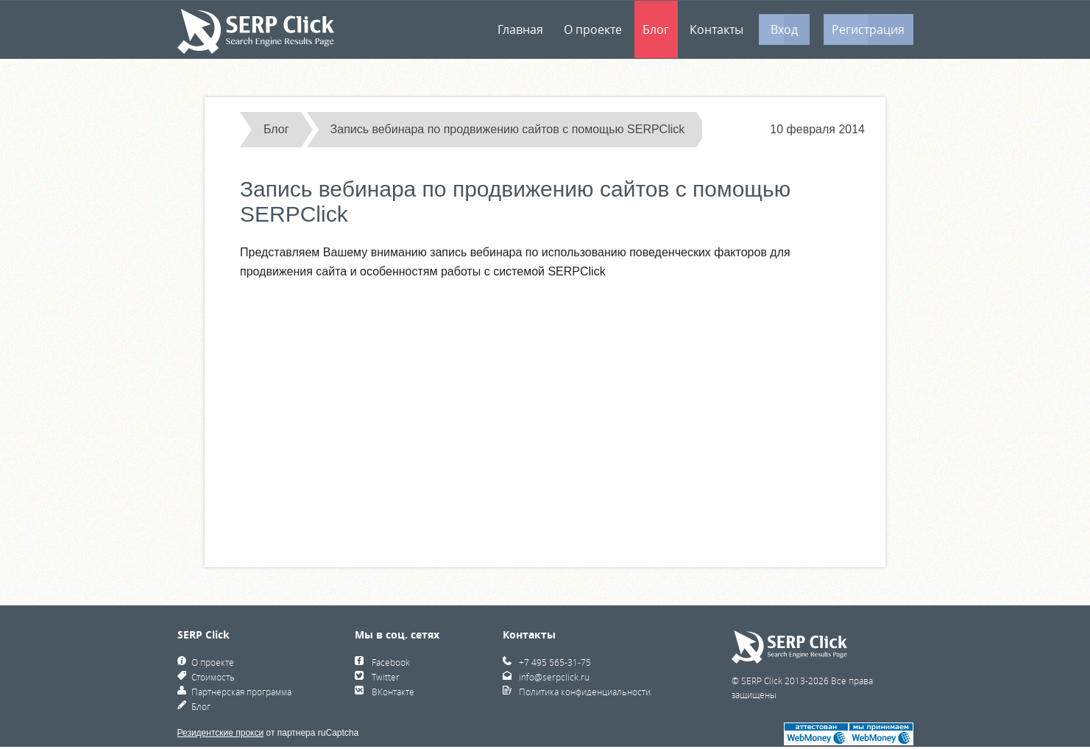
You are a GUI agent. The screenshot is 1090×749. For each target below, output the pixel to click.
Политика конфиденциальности (585, 691)
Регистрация (868, 29)
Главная (520, 29)
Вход (784, 29)
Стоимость (213, 677)
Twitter (386, 677)
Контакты (716, 29)
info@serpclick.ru (554, 677)
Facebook (391, 662)
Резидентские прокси (220, 733)
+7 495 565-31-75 (555, 662)
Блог (656, 29)
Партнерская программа (241, 691)
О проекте (593, 29)
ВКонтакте (393, 691)
